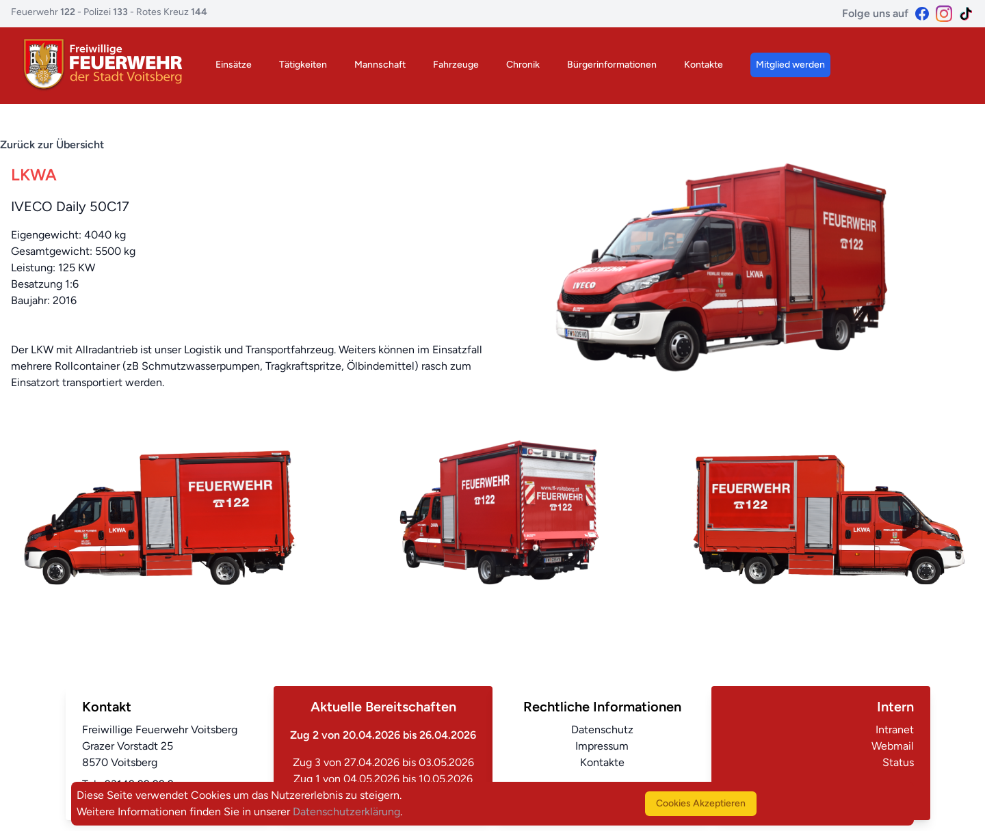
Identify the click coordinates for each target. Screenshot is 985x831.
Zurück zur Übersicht (52, 144)
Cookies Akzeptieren (701, 803)
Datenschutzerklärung (346, 811)
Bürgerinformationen (612, 64)
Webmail (892, 745)
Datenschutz (602, 729)
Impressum (602, 745)
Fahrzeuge (456, 64)
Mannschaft (380, 64)
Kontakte (703, 64)
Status (898, 762)
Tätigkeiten (303, 64)
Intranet (895, 729)
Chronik (523, 64)
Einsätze (233, 64)
